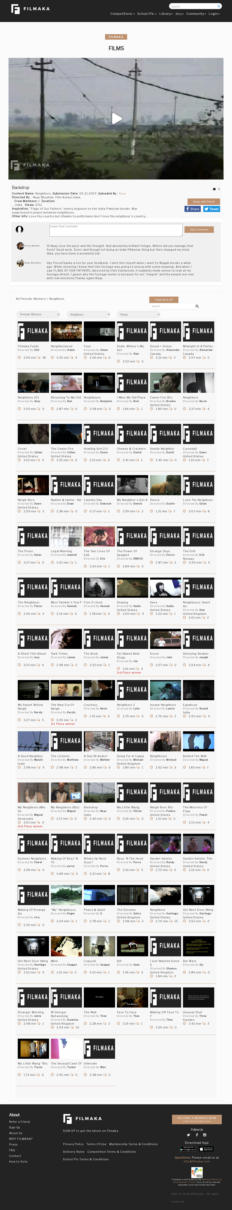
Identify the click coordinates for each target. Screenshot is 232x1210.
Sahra (137, 913)
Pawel (203, 814)
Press (13, 1144)
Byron (203, 401)
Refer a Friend (19, 1121)
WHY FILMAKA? (21, 1138)
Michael (138, 759)
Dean (70, 503)
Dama (104, 452)
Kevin (103, 708)
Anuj (37, 401)
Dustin (170, 503)
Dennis (137, 503)
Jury (179, 14)
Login (214, 14)
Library (166, 14)
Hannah (72, 606)
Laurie (170, 708)
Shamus (171, 968)
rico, (37, 917)
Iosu (37, 657)
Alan (136, 353)
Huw (202, 610)
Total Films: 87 (164, 299)
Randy (170, 862)
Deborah (105, 503)
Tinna (203, 1016)
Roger (71, 913)
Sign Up (14, 1127)
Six (201, 964)
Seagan (72, 964)
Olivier (137, 811)
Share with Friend (204, 201)
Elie (102, 558)
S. (101, 913)
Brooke (171, 401)
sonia (37, 1016)
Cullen (38, 452)
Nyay (122, 193)
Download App (197, 1143)
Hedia (137, 606)
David (170, 452)
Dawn (203, 452)
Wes (103, 1067)
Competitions (123, 14)
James (71, 657)
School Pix (147, 14)
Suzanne (72, 1019)
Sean (136, 964)
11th (36, 350)
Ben (69, 401)
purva (71, 866)
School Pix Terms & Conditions (86, 1159)
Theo (103, 1016)
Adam (71, 350)
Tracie (38, 1067)
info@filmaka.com (197, 1161)
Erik (202, 554)
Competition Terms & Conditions (111, 1151)
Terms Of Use (96, 1144)
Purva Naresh (28, 246)
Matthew (73, 759)
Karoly (38, 712)
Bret (136, 401)
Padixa (170, 811)
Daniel (137, 452)
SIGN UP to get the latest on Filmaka (90, 1130)
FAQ (12, 1150)
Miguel (203, 759)
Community (196, 14)
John (169, 657)
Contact (15, 1155)
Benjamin (106, 401)
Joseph (203, 657)
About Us (16, 1133)
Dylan (203, 503)
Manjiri (38, 759)
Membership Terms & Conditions (133, 1144)
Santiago (172, 913)
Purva (104, 866)
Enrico (170, 554)
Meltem (105, 759)
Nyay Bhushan (29, 263)
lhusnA (203, 708)
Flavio (38, 606)
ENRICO (138, 558)
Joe (135, 661)
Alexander (173, 350)
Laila (136, 708)
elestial (72, 554)
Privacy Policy (73, 1144)
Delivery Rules (74, 1151)
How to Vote (18, 1161)
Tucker (71, 1067)
